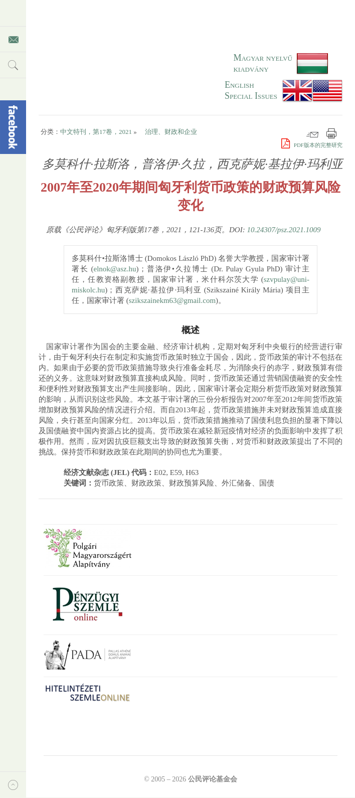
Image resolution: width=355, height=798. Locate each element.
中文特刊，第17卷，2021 (96, 131)
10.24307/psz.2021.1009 (283, 230)
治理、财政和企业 (171, 131)
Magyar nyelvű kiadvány (262, 63)
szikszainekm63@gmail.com (172, 300)
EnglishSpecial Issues (251, 90)
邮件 (312, 133)
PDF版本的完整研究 (311, 145)
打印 (331, 133)
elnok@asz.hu (114, 269)
